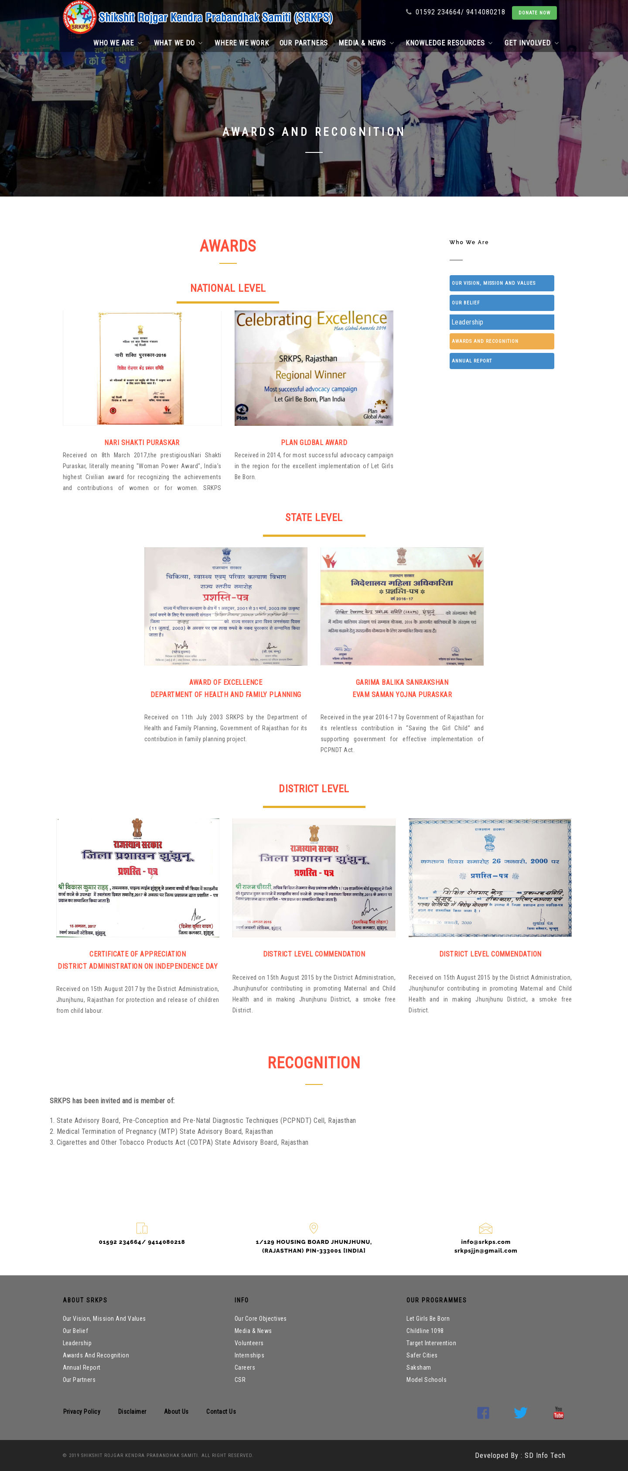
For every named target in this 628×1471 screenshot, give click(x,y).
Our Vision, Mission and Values (494, 283)
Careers (245, 1367)
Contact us (221, 1411)
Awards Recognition (530, 185)
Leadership (467, 322)
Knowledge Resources (449, 43)
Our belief (466, 303)
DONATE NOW (534, 13)
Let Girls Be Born (428, 1318)
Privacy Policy (82, 1411)
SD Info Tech (544, 1455)
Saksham (418, 1367)
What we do (178, 43)
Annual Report (472, 361)
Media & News (366, 43)
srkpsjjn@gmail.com (486, 1250)
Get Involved (532, 43)
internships (249, 1355)
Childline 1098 (425, 1330)
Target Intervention (431, 1343)
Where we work (242, 43)
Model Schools (426, 1379)
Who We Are (462, 185)
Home (420, 185)
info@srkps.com (486, 1242)
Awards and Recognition (485, 341)
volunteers (249, 1343)
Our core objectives (261, 1318)
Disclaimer (132, 1411)
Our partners (304, 43)
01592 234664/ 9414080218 (455, 12)
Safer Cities (422, 1355)
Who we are (117, 43)
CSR (240, 1379)
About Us (176, 1411)
